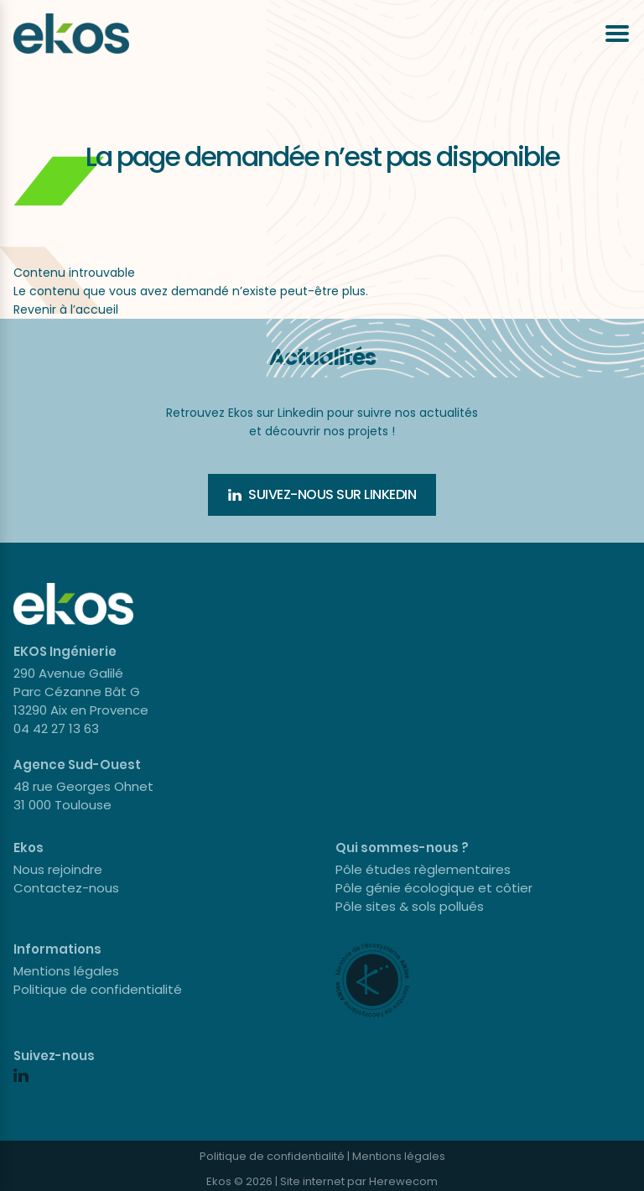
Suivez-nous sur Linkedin (322, 494)
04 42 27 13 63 (56, 728)
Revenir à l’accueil (65, 309)
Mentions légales (66, 971)
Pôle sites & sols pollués (409, 906)
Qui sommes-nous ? (402, 847)
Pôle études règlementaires (423, 869)
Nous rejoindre (57, 869)
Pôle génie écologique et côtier (433, 888)
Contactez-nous (66, 888)
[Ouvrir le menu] (617, 33)
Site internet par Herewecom (359, 1181)
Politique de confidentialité (97, 989)
